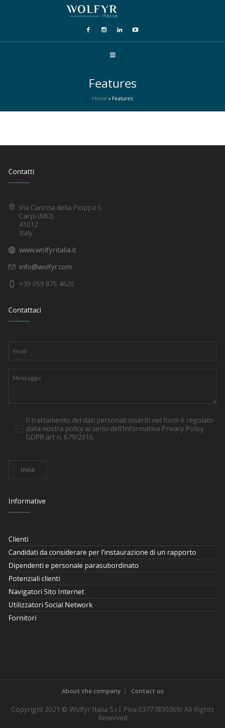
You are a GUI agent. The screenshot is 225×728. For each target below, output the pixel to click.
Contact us (147, 691)
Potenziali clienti (34, 578)
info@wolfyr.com (45, 266)
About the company (91, 691)
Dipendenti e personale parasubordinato (73, 565)
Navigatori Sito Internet (46, 591)
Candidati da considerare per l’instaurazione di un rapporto (102, 552)
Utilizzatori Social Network (50, 604)
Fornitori (22, 618)
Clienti (18, 539)
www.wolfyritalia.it (47, 250)
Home (99, 98)
